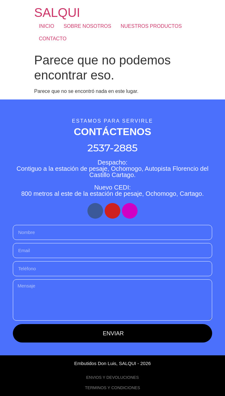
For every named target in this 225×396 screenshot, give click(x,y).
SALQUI (57, 12)
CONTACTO (52, 38)
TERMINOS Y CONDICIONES (112, 387)
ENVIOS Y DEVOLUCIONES (112, 377)
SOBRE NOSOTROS (87, 26)
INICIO (46, 26)
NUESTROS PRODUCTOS (151, 26)
